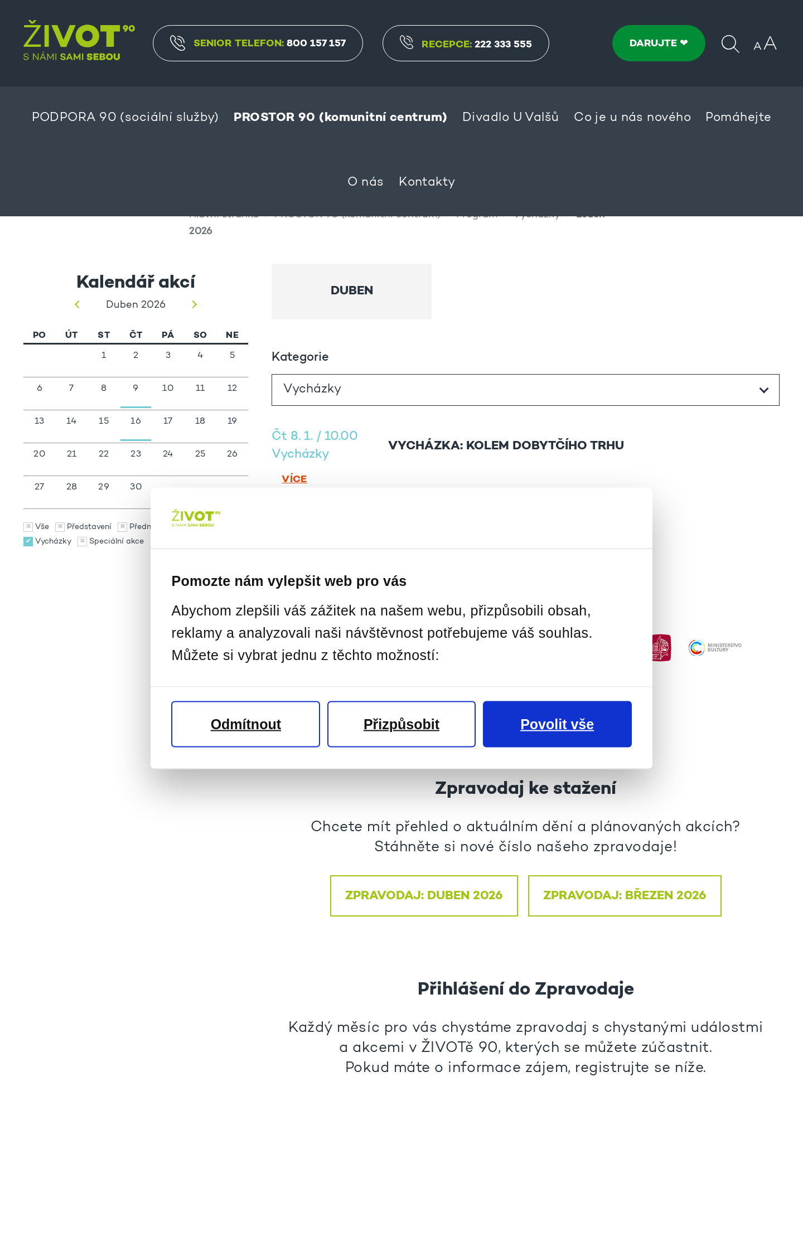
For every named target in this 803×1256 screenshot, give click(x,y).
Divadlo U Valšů (510, 118)
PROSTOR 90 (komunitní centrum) (340, 117)
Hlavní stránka (224, 275)
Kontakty (427, 183)
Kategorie (300, 417)
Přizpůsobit (401, 724)
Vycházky (536, 275)
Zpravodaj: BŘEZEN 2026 (625, 955)
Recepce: (468, 45)
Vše (42, 587)
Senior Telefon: (259, 43)
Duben (352, 351)
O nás (365, 183)
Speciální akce (116, 601)
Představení (89, 587)
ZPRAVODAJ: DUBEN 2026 (424, 955)
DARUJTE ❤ (659, 43)
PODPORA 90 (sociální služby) (125, 118)
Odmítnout (246, 724)
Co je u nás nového (632, 118)
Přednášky (149, 587)
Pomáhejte (738, 118)
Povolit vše (557, 724)
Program (476, 275)
